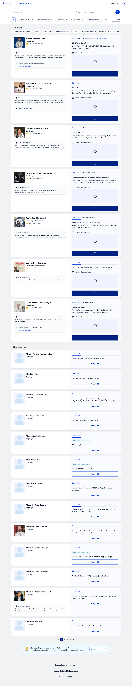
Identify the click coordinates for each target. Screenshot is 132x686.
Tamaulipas (120, 31)
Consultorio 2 (101, 38)
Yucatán (75, 31)
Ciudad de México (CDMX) (22, 31)
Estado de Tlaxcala (105, 31)
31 (70, 639)
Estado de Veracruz (89, 31)
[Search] (117, 12)
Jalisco (37, 31)
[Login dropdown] (125, 3)
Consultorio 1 (76, 38)
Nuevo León (47, 31)
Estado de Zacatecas (62, 31)
